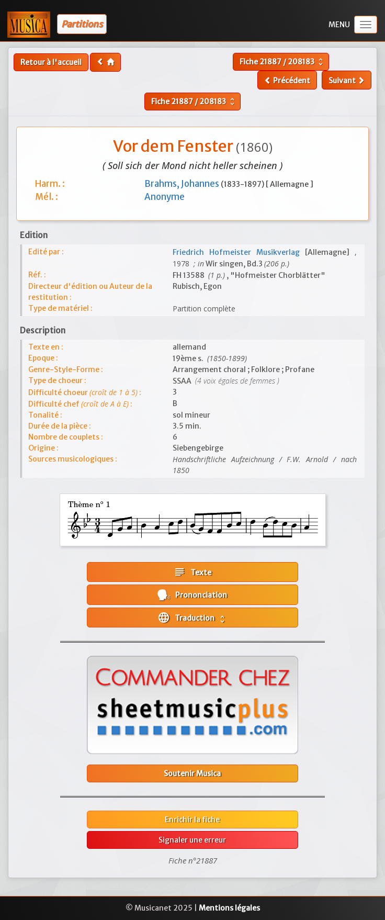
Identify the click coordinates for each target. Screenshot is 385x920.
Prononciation (192, 594)
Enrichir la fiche (192, 819)
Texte (192, 572)
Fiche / (282, 61)
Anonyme (164, 197)
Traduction (192, 617)
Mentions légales (229, 908)
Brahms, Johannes (182, 183)
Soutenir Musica (192, 773)
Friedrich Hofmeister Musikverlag (239, 252)
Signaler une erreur (192, 840)
